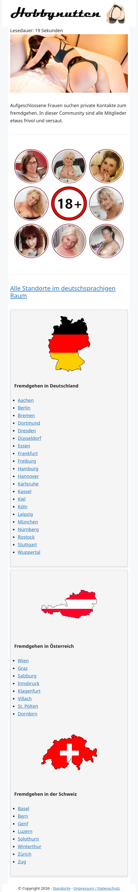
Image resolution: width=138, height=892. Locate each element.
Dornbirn (27, 714)
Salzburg (27, 676)
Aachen (26, 400)
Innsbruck (28, 683)
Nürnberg (28, 529)
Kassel (24, 491)
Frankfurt (28, 453)
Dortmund (29, 423)
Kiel (22, 499)
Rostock (26, 537)
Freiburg (27, 461)
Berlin (24, 408)
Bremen (26, 415)
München (28, 522)
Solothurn (28, 839)
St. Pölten (28, 706)
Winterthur (29, 846)
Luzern (25, 831)
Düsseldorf (29, 438)
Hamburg (28, 469)
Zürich (24, 854)
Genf (23, 824)
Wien (23, 660)
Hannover (28, 476)
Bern (23, 816)
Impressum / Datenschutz (97, 888)
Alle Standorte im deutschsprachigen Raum (63, 292)
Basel (23, 808)
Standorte (62, 888)
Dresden (27, 431)
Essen (24, 446)
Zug (22, 862)
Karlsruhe (28, 484)
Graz (23, 668)
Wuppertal (29, 552)
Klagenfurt (29, 691)
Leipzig (25, 514)
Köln (22, 506)
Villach (25, 698)
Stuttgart (27, 544)
